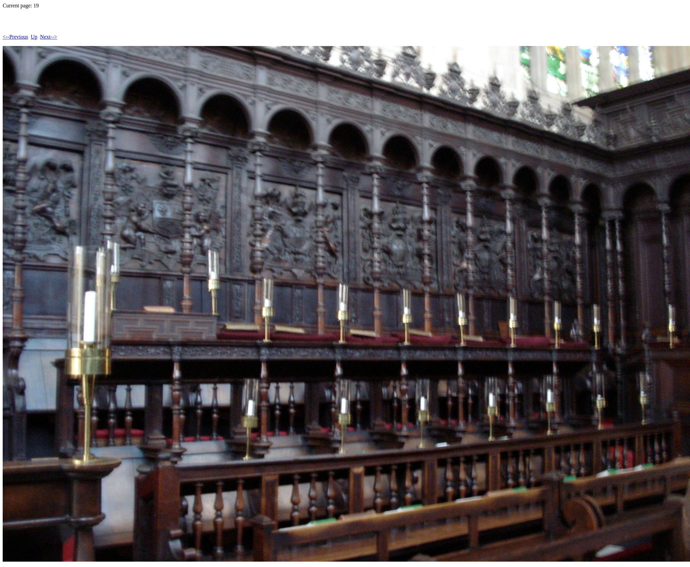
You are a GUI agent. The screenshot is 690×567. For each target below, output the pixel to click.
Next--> (48, 37)
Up (34, 37)
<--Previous (15, 37)
